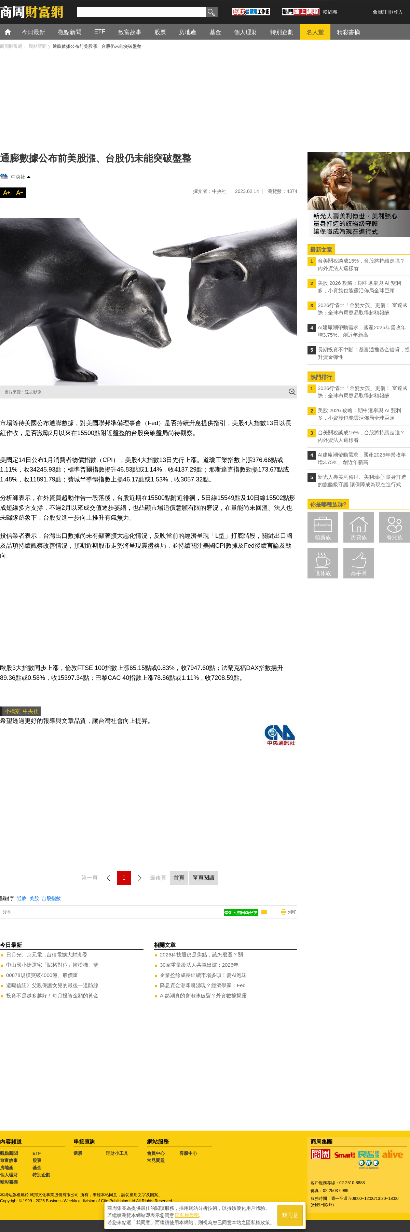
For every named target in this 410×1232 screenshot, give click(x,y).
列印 (292, 911)
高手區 (359, 573)
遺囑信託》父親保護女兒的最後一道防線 (52, 985)
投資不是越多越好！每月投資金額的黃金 (52, 995)
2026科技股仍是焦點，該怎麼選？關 (201, 954)
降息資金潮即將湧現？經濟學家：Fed (203, 985)
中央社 (18, 177)
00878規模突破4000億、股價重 (42, 975)
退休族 (323, 573)
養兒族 (394, 537)
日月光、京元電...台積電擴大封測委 (46, 954)
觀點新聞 (9, 1153)
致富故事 (9, 1160)
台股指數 (51, 898)
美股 (34, 898)
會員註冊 (382, 12)
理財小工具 (117, 1153)
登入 (398, 12)
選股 (77, 1153)
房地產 (6, 1167)
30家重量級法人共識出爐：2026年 (199, 965)
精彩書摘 (9, 1182)
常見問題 (156, 1160)
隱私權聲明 (187, 1215)
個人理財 (9, 1174)
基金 (36, 1167)
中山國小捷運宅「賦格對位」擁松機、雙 (52, 965)
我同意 (290, 1215)
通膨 (22, 898)
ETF (36, 1153)
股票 (36, 1160)
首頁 (14, 31)
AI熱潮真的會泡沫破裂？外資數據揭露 (203, 995)
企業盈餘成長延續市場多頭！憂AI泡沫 (203, 975)
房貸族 (359, 537)
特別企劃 (41, 1174)
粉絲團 (330, 12)
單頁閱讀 (204, 878)
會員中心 (156, 1153)
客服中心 (188, 1153)
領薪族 (323, 537)
